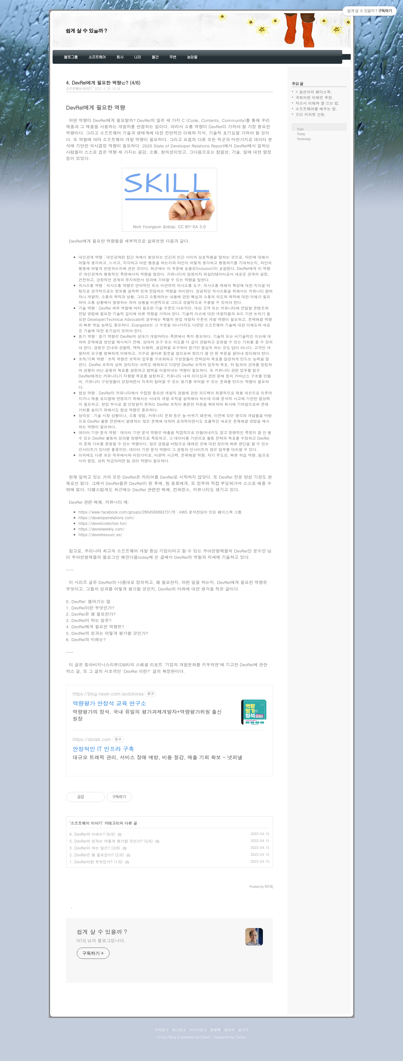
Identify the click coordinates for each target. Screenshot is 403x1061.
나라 (137, 56)
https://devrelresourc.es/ (100, 534)
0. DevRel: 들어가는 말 (88, 601)
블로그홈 (71, 56)
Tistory (240, 1055)
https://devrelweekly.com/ (102, 528)
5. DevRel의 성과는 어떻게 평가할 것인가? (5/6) (111, 859)
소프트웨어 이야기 (79, 88)
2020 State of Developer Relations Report (183, 146)
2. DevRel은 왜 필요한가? (91, 614)
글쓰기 (243, 1048)
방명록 (215, 1048)
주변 (172, 56)
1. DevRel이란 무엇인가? (90, 608)
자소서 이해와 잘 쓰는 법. (318, 103)
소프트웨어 (97, 56)
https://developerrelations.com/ (106, 517)
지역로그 (161, 1048)
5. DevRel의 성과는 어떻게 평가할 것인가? (107, 633)
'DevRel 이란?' (136, 671)
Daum (205, 1055)
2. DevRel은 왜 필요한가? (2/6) (97, 873)
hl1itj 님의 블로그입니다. (101, 959)
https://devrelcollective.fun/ (103, 523)
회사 (119, 56)
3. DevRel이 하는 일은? (89, 620)
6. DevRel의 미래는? (86, 639)
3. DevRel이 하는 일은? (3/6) (95, 866)
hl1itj (161, 1055)
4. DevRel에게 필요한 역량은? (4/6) (103, 83)
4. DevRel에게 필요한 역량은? (95, 626)
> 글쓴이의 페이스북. (314, 91)
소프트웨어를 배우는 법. (317, 108)
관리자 (229, 1048)
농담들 (192, 56)
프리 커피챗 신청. (311, 114)
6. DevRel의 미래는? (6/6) (92, 852)
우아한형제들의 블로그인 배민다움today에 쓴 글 (117, 557)
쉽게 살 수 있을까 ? (86, 30)
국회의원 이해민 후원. (315, 97)
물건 (155, 56)
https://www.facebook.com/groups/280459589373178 (127, 511)
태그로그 (179, 1048)
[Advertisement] (169, 740)
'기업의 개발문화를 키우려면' (192, 665)
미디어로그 (198, 1048)
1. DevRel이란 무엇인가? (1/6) (96, 880)
